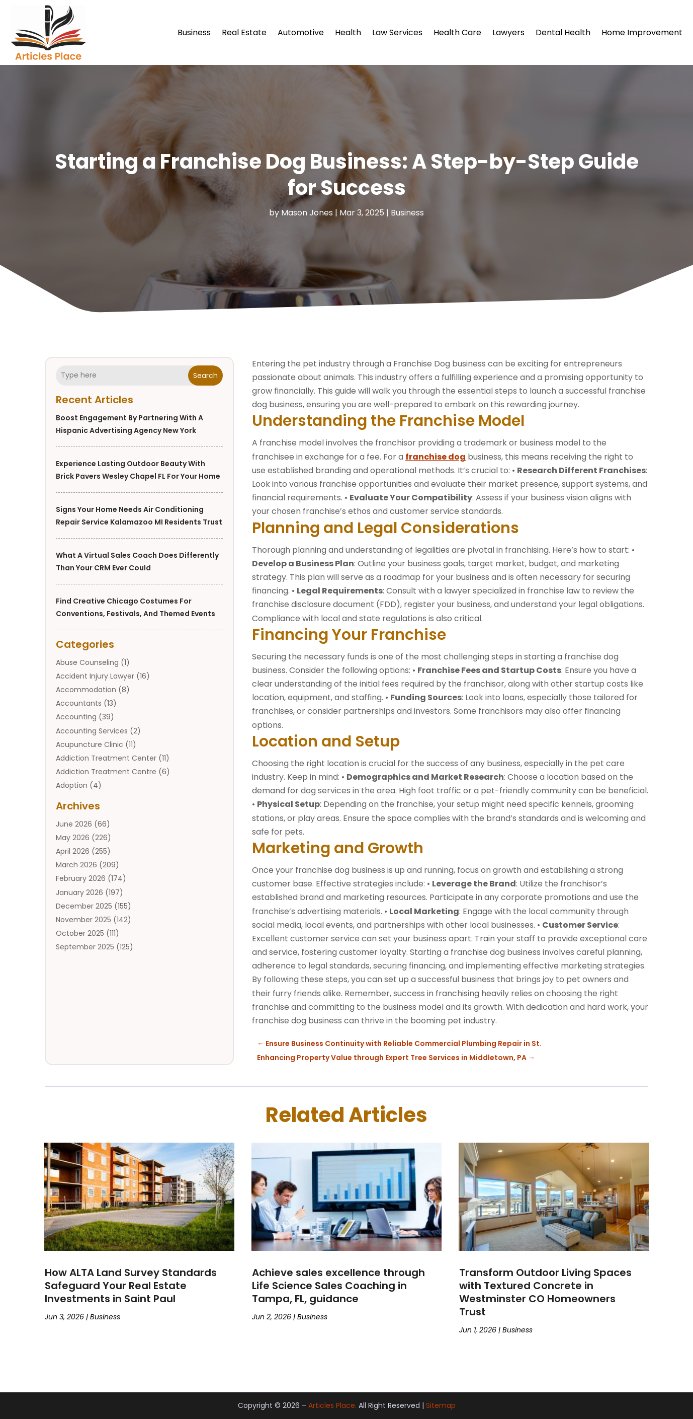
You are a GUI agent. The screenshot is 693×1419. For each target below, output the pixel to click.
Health (348, 32)
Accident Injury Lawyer (95, 676)
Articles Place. (332, 1405)
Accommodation (86, 690)
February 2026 (81, 878)
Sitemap (441, 1405)
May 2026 (73, 838)
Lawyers (508, 32)
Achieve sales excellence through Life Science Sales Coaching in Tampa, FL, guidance (338, 1285)
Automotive (301, 32)
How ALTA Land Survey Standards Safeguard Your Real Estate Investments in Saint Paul (131, 1285)
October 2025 (80, 933)
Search (205, 375)
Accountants (79, 703)
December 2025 (84, 906)
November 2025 (83, 920)
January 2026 (79, 892)
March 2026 (76, 865)
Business (194, 32)
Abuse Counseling (87, 662)
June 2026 (74, 824)
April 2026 (73, 851)
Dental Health (563, 32)
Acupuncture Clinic (89, 744)
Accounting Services (92, 731)
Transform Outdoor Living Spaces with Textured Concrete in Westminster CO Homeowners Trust (545, 1292)
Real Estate (244, 32)
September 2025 (85, 947)
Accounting (76, 717)
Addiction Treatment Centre (106, 772)
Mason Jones (307, 212)
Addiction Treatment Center (106, 758)
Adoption (72, 785)
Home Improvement (641, 32)
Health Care (457, 32)
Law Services (397, 32)
